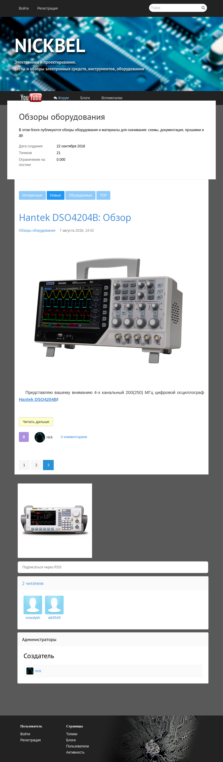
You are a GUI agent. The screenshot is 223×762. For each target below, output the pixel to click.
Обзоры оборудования (37, 231)
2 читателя (32, 583)
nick (49, 437)
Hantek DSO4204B (38, 399)
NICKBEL (50, 45)
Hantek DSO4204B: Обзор (75, 217)
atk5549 (54, 618)
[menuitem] (24, 8)
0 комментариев (74, 437)
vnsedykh (33, 618)
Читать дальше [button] (36, 422)
